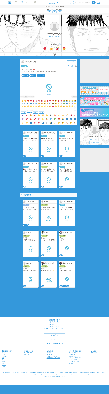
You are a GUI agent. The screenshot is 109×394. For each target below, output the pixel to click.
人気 (30, 112)
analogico (58, 376)
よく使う (24, 112)
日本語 (3, 366)
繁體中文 (4, 361)
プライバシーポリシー (52, 356)
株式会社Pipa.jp (95, 353)
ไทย (3, 363)
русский (4, 365)
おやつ (35, 112)
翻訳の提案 (9, 351)
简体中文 (4, 359)
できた (24, 66)
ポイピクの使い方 (28, 354)
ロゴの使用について (74, 361)
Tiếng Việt (4, 356)
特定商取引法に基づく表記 (53, 358)
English (4, 353)
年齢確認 (49, 94)
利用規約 (49, 353)
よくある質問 (72, 356)
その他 (41, 112)
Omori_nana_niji (54, 33)
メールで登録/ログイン (54, 343)
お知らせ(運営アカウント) (75, 353)
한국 (3, 358)
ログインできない (73, 359)
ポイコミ (71, 363)
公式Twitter (72, 354)
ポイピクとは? (28, 353)
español (4, 354)
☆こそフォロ (54, 40)
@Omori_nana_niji (54, 36)
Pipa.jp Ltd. (64, 376)
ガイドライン (50, 354)
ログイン (54, 335)
